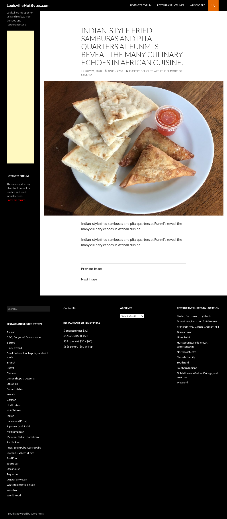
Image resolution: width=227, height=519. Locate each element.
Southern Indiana (187, 367)
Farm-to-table (15, 389)
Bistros (11, 342)
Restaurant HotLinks (170, 5)
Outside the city (186, 357)
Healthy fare (14, 405)
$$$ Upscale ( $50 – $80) (77, 341)
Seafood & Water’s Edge (20, 453)
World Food (14, 495)
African (11, 332)
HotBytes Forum (140, 5)
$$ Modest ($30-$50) (75, 336)
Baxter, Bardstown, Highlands (194, 316)
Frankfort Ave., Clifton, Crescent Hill (198, 326)
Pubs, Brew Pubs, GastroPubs (24, 447)
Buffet (10, 367)
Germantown (184, 332)
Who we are (197, 5)
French (11, 394)
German (11, 399)
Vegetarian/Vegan (17, 479)
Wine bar (12, 490)
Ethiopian (12, 383)
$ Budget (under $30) (75, 330)
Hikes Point (183, 337)
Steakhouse (13, 468)
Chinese (11, 373)
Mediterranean (15, 431)
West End (182, 382)
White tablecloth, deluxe (21, 484)
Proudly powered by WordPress (25, 513)
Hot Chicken (14, 410)
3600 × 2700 (115, 71)
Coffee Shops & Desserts (21, 378)
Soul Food (12, 458)
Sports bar (13, 463)
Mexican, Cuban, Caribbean (23, 437)
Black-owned (14, 348)
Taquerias (12, 474)
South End (183, 362)
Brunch (11, 362)
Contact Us (69, 308)
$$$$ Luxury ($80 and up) (78, 346)
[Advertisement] (20, 97)
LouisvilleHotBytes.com (28, 5)
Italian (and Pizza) (17, 421)
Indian (10, 415)
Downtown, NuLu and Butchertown (197, 321)
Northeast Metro (186, 352)
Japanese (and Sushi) (19, 426)
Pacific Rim (13, 442)
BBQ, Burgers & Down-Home (24, 337)
